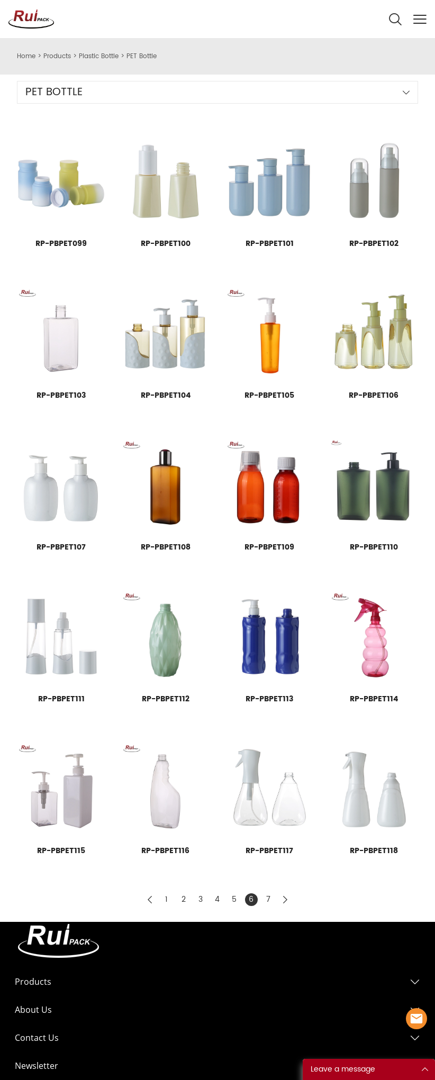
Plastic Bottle (99, 56)
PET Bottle (141, 56)
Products (57, 56)
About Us (33, 1009)
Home (26, 56)
